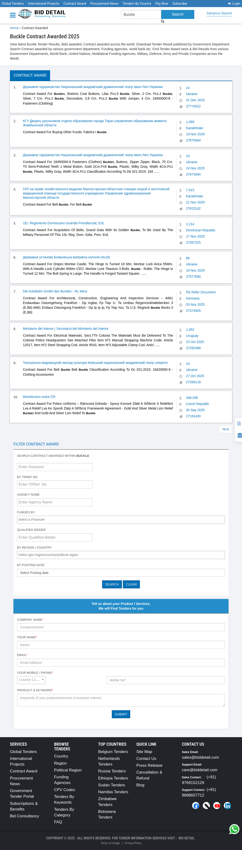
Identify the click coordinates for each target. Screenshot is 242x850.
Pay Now (161, 3)
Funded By (26, 512)
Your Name (27, 637)
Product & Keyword (35, 690)
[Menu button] (14, 14)
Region (60, 763)
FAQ (58, 822)
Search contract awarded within (53, 456)
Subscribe (180, 3)
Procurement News (104, 3)
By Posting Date (31, 565)
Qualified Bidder (31, 530)
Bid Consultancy (24, 816)
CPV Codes (64, 790)
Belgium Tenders (113, 751)
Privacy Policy (133, 843)
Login (234, 3)
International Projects (43, 3)
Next (225, 429)
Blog (140, 785)
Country (61, 756)
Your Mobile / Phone (35, 672)
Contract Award (74, 3)
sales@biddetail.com (200, 757)
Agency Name (28, 494)
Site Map (144, 751)
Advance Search (219, 13)
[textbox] (122, 519)
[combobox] (121, 520)
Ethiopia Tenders (113, 778)
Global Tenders (13, 3)
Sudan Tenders (111, 785)
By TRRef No (27, 477)
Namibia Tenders (113, 792)
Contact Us (146, 758)
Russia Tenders (112, 771)
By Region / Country (34, 547)
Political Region (68, 770)
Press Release (149, 765)
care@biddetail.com (200, 770)
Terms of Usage (110, 843)
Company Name (30, 619)
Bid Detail (187, 838)
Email (22, 655)
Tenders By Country (137, 3)
